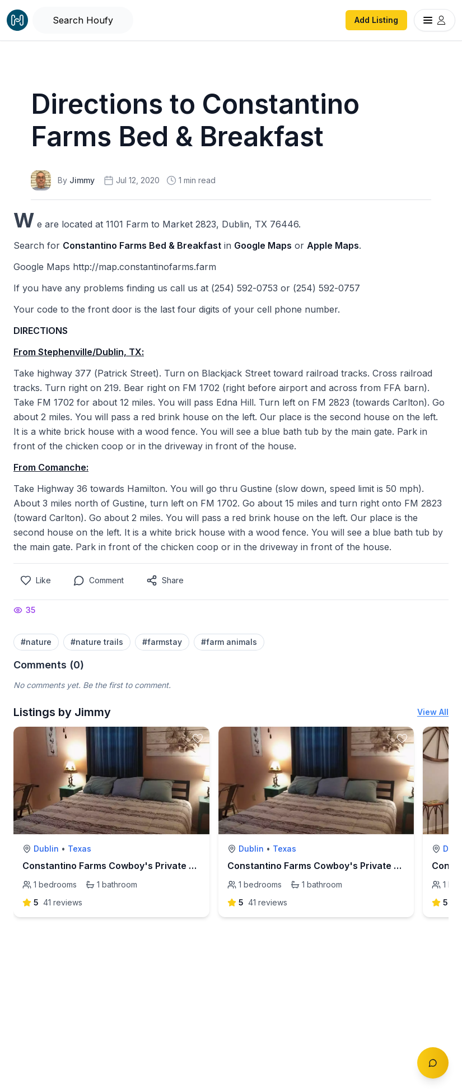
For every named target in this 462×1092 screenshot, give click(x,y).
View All (433, 712)
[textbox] (231, 381)
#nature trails (97, 642)
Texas (79, 848)
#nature (36, 642)
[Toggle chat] (433, 1063)
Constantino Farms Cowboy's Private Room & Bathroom (145, 865)
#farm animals (229, 642)
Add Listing (376, 20)
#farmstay (162, 642)
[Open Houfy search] (82, 20)
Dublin (46, 848)
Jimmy (82, 180)
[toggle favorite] (198, 738)
